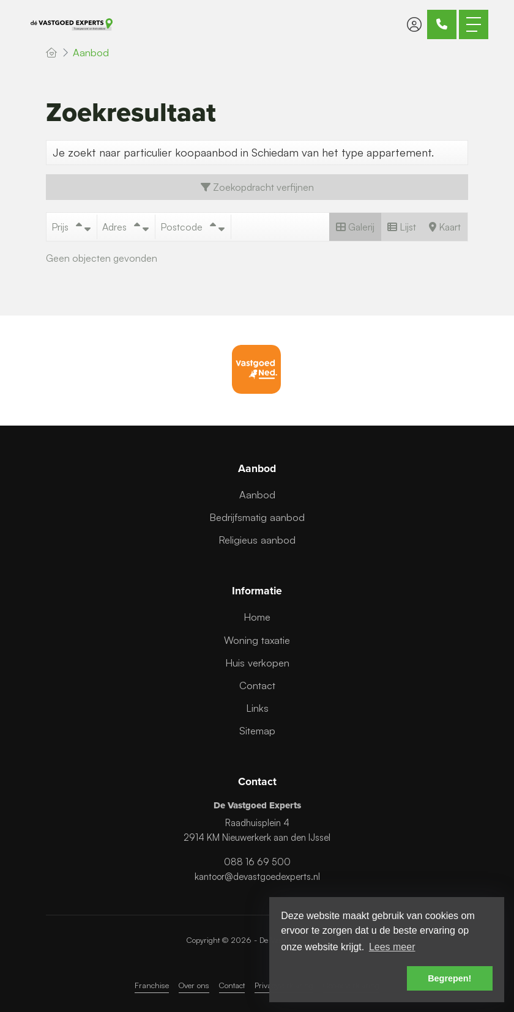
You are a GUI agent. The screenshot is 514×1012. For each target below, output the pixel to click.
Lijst (401, 227)
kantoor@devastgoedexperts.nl (257, 876)
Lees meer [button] (392, 947)
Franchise (152, 985)
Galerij (355, 227)
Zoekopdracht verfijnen (257, 187)
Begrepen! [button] (449, 978)
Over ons (194, 985)
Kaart (445, 227)
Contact (232, 985)
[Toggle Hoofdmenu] (473, 24)
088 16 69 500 (257, 862)
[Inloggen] (414, 24)
